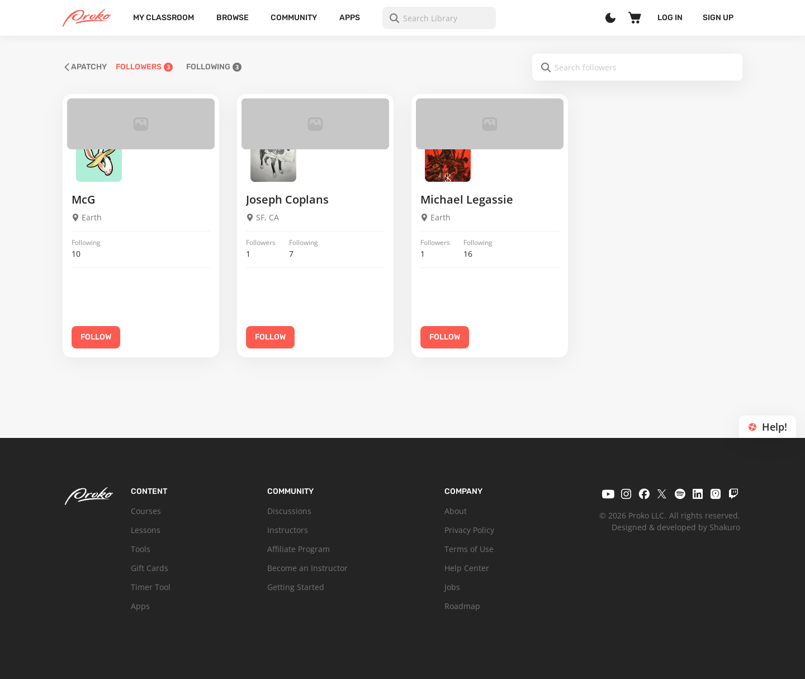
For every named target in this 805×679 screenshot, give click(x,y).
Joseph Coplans (287, 199)
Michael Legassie (466, 199)
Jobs (452, 587)
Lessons (145, 530)
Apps (349, 17)
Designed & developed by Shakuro (676, 527)
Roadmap (462, 606)
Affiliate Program (298, 549)
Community (294, 17)
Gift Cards (149, 568)
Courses (146, 511)
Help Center (466, 568)
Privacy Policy (469, 530)
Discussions (289, 511)
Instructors (287, 530)
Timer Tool (151, 587)
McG (84, 199)
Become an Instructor (307, 568)
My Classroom (163, 17)
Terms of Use (469, 549)
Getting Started (295, 587)
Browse (232, 17)
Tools (140, 549)
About (455, 511)
